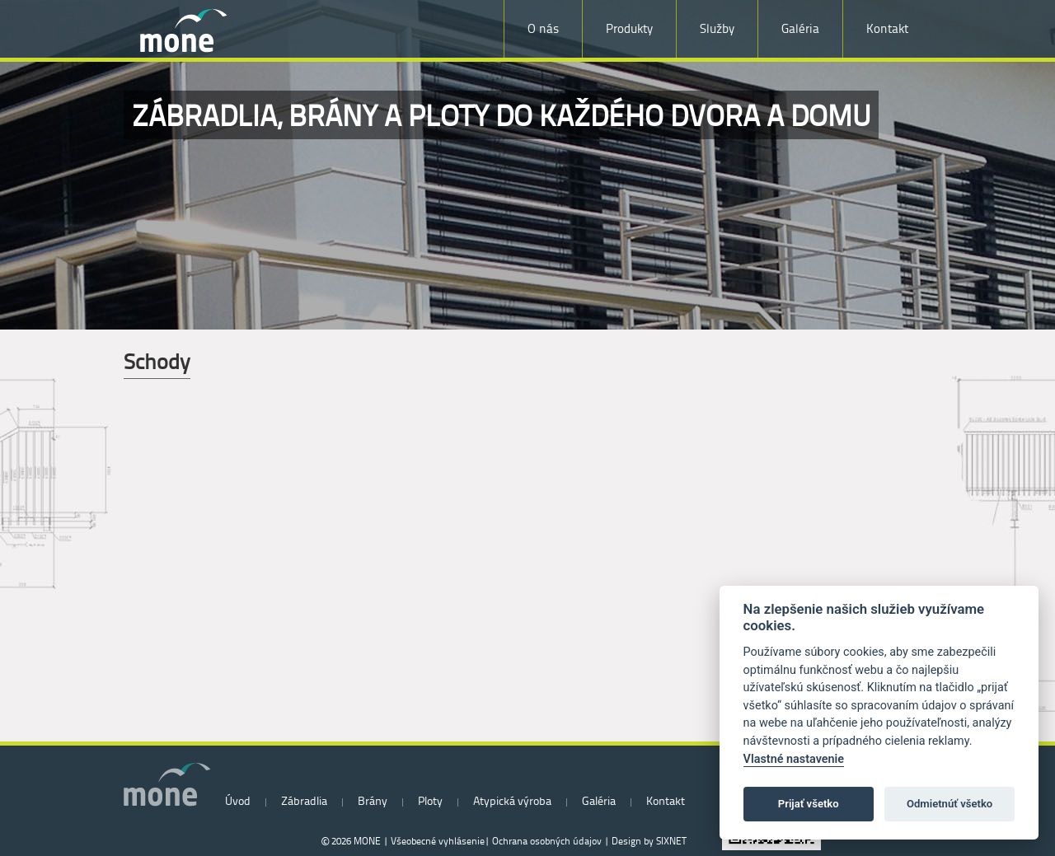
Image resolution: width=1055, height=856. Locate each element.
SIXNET (671, 841)
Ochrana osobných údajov (547, 841)
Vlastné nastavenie (793, 759)
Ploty (430, 800)
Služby (717, 28)
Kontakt (887, 28)
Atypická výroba (512, 800)
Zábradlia (304, 800)
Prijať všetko (808, 804)
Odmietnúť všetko (949, 804)
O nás (543, 28)
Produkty (629, 28)
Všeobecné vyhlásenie (438, 841)
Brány (372, 800)
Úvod (238, 800)
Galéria (800, 28)
